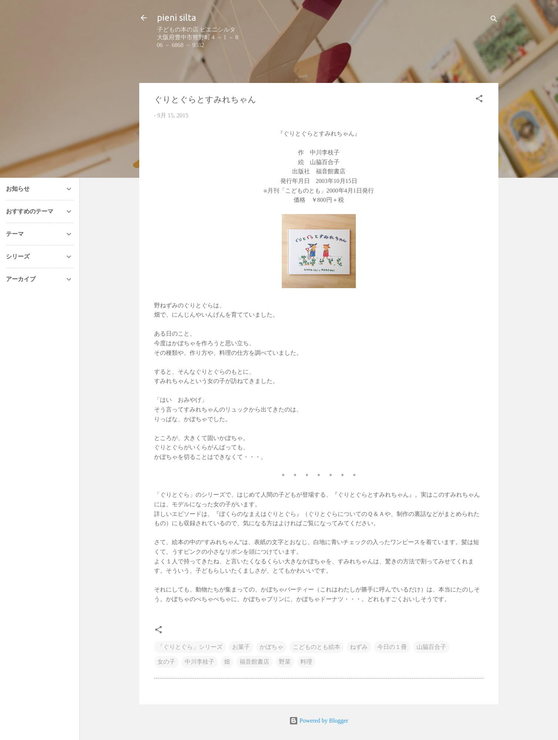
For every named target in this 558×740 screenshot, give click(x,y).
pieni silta (176, 18)
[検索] (493, 20)
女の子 (166, 662)
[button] (479, 100)
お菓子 (241, 647)
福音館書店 (254, 662)
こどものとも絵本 (316, 647)
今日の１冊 (392, 647)
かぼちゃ (271, 647)
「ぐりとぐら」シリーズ (190, 647)
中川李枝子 (199, 662)
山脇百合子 (431, 647)
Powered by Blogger (318, 720)
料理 (306, 662)
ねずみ (359, 647)
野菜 (285, 662)
